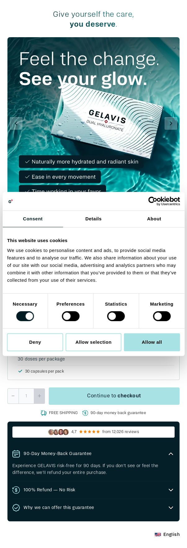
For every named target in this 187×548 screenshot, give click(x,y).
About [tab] (154, 218)
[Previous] (16, 123)
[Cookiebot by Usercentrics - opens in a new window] (153, 201)
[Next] (171, 123)
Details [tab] (93, 218)
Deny (35, 342)
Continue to (114, 396)
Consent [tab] (33, 218)
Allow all (152, 342)
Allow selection (93, 342)
